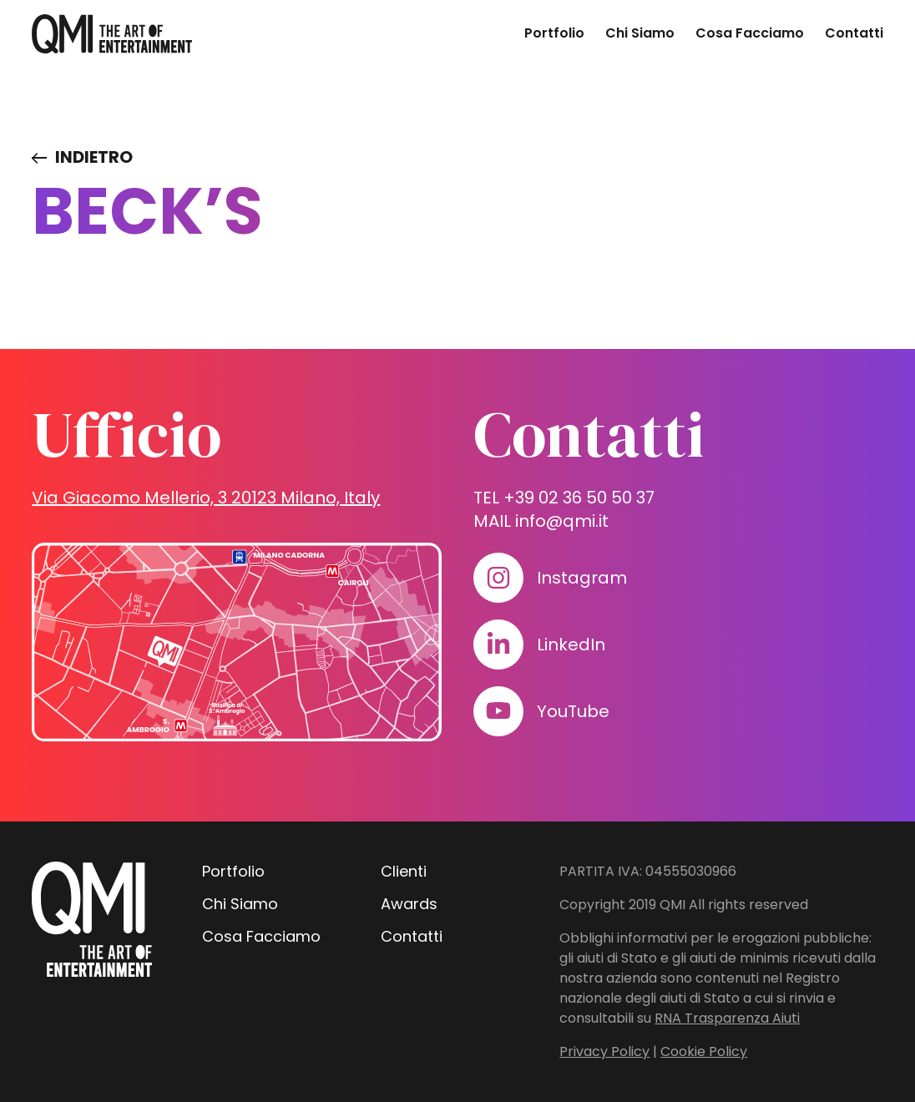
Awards (409, 903)
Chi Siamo (640, 33)
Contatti (854, 33)
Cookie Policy (703, 1051)
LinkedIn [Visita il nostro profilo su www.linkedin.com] (571, 644)
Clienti (404, 871)
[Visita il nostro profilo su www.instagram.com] (498, 578)
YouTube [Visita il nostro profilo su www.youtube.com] (573, 711)
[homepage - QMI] (112, 33)
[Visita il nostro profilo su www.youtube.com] (498, 711)
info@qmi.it (562, 521)
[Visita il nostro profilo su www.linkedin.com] (498, 644)
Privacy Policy (604, 1051)
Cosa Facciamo (749, 33)
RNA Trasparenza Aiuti (727, 1018)
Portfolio (554, 33)
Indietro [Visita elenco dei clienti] (94, 157)
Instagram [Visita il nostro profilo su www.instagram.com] (582, 577)
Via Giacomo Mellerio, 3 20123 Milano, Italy (206, 497)
